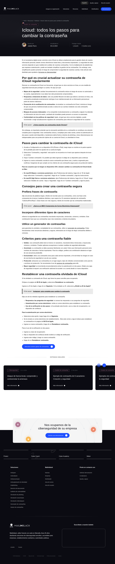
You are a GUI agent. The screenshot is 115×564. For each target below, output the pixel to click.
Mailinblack (85, 9)
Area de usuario (49, 485)
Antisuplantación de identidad (19, 482)
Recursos (75, 9)
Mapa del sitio (31, 555)
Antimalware (14, 476)
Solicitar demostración (86, 472)
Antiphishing (14, 485)
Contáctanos (83, 476)
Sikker (89, 456)
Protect (6, 456)
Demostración (106, 9)
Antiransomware (15, 479)
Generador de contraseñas (18, 504)
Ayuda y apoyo (94, 3)
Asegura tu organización (52, 9)
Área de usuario (105, 3)
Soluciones (66, 9)
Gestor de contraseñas (17, 507)
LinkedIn (12, 547)
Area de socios (49, 482)
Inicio (24, 20)
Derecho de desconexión (17, 488)
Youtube (20, 547)
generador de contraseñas (76, 228)
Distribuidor (48, 479)
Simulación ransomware (17, 498)
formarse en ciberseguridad (47, 72)
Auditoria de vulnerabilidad (18, 491)
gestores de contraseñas (64, 263)
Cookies (59, 555)
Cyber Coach (35, 456)
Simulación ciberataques (17, 501)
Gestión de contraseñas (30, 24)
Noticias (37, 20)
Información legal (40, 555)
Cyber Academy (64, 456)
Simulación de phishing (17, 494)
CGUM (24, 555)
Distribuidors (95, 9)
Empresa (47, 476)
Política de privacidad (51, 555)
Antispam (13, 472)
